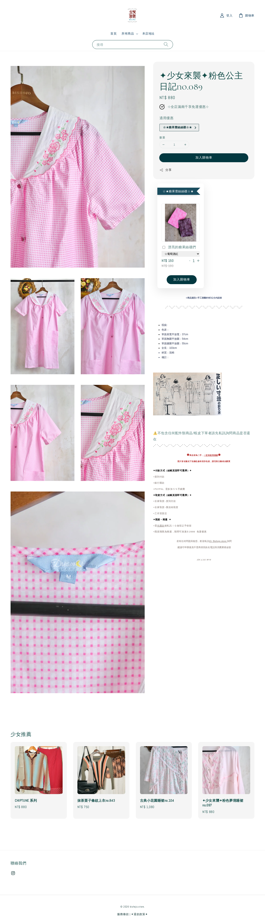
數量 (162, 137)
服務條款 (123, 914)
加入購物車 (203, 157)
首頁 (113, 33)
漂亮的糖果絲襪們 (179, 247)
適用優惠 (166, 118)
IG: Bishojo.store (218, 541)
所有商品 (128, 33)
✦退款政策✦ (139, 914)
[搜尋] (166, 44)
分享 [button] (165, 170)
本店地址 (148, 33)
